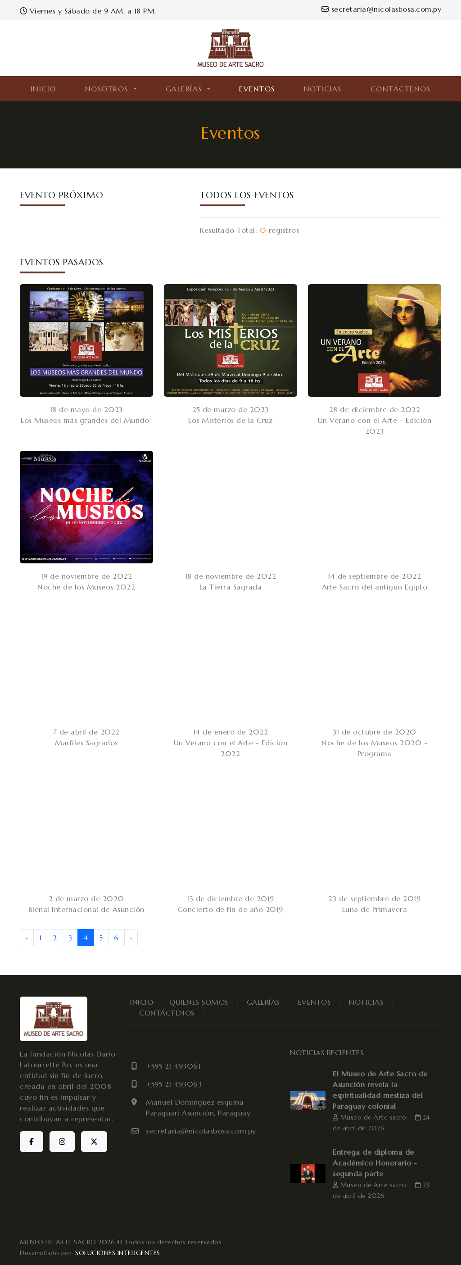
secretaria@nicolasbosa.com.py (381, 9)
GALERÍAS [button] (185, 88)
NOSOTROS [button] (108, 88)
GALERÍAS (263, 1002)
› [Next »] (131, 937)
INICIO (43, 88)
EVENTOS (257, 88)
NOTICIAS (323, 88)
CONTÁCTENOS (401, 88)
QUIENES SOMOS (198, 1002)
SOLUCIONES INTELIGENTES (117, 1253)
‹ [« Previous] (27, 937)
